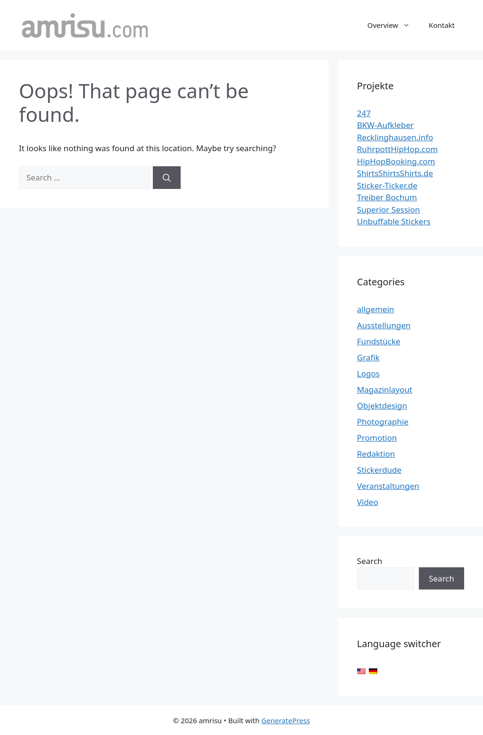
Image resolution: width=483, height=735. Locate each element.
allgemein (375, 309)
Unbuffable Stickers (394, 221)
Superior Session (388, 209)
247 (364, 113)
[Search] (167, 177)
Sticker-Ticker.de (387, 185)
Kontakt (442, 25)
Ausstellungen (384, 325)
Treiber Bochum (387, 197)
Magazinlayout (384, 389)
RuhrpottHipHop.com (397, 149)
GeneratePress (285, 720)
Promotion (377, 437)
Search (370, 561)
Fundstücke (378, 341)
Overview (393, 25)
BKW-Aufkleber (385, 125)
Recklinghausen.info (395, 137)
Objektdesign (382, 405)
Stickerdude (379, 469)
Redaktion (376, 453)
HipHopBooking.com (396, 161)
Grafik (368, 357)
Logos (368, 373)
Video (367, 501)
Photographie (382, 421)
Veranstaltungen (388, 485)
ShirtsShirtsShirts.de (395, 173)
